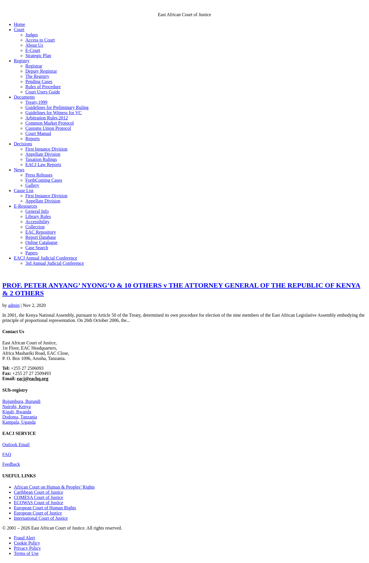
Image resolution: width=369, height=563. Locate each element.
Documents (24, 97)
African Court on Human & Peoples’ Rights (54, 487)
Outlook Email (16, 444)
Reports (32, 138)
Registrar (33, 65)
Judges (31, 34)
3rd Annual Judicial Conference (54, 263)
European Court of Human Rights (45, 507)
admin (14, 305)
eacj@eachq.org (32, 378)
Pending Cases (38, 81)
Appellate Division (42, 154)
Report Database (40, 237)
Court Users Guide (42, 91)
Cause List (23, 190)
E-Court (32, 50)
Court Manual (38, 133)
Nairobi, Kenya (16, 406)
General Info (37, 211)
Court (19, 29)
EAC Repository (40, 232)
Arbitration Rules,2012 (46, 117)
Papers (31, 252)
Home (19, 24)
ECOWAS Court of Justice (38, 502)
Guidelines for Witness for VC (53, 112)
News (19, 169)
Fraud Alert (24, 537)
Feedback (11, 464)
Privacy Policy (27, 548)
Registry (21, 60)
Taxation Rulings (41, 159)
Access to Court (40, 39)
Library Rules (38, 216)
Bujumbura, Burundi (21, 401)
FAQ (6, 454)
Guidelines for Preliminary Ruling (57, 107)
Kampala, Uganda (19, 422)
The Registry (37, 76)
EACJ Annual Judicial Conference (45, 258)
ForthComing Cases (43, 180)
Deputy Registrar (41, 71)
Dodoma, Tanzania (19, 416)
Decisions (23, 143)
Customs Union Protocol (48, 128)
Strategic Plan (38, 55)
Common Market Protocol (49, 123)
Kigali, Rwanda (16, 411)
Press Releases (38, 174)
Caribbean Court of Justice (38, 492)
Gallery (32, 185)
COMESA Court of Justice (38, 497)
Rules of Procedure (43, 86)
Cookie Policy (27, 543)
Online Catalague (41, 242)
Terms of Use (26, 553)
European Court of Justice (38, 513)
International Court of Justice (41, 518)
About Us (34, 45)
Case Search (36, 247)
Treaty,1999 (36, 102)
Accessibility (37, 221)
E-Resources (25, 206)
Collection (35, 226)
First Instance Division (46, 149)
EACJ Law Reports (43, 164)
